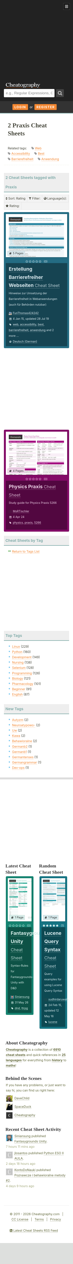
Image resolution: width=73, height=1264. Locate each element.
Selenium (19, 668)
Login (20, 107)
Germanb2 (20, 746)
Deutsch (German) (25, 341)
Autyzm (17, 720)
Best (41, 153)
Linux (16, 646)
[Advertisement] (36, 38)
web (15, 324)
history (57, 1060)
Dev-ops (18, 768)
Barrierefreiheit (22, 159)
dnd (17, 1008)
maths (10, 1065)
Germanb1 (19, 752)
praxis (29, 522)
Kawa (16, 736)
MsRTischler (21, 511)
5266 (37, 522)
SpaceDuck (22, 1107)
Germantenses (22, 757)
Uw (14, 730)
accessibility (28, 324)
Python (17, 652)
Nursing (18, 662)
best (41, 324)
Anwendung (50, 159)
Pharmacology (22, 684)
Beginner (18, 689)
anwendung (38, 330)
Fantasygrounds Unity (30, 1141)
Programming (22, 673)
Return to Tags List (26, 551)
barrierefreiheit (18, 330)
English (17, 694)
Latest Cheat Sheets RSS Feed (34, 1230)
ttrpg (24, 1008)
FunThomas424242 (26, 313)
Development (22, 657)
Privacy (55, 1219)
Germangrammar (24, 762)
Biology (17, 678)
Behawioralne (22, 741)
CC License (19, 1219)
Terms (39, 1219)
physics (18, 522)
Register (45, 107)
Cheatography (16, 1050)
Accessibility (20, 153)
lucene (52, 1021)
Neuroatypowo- (23, 725)
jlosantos (20, 1153)
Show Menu (66, 6)
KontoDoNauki (24, 1170)
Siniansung (22, 996)
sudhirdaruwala (58, 999)
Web (38, 148)
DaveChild (21, 1098)
